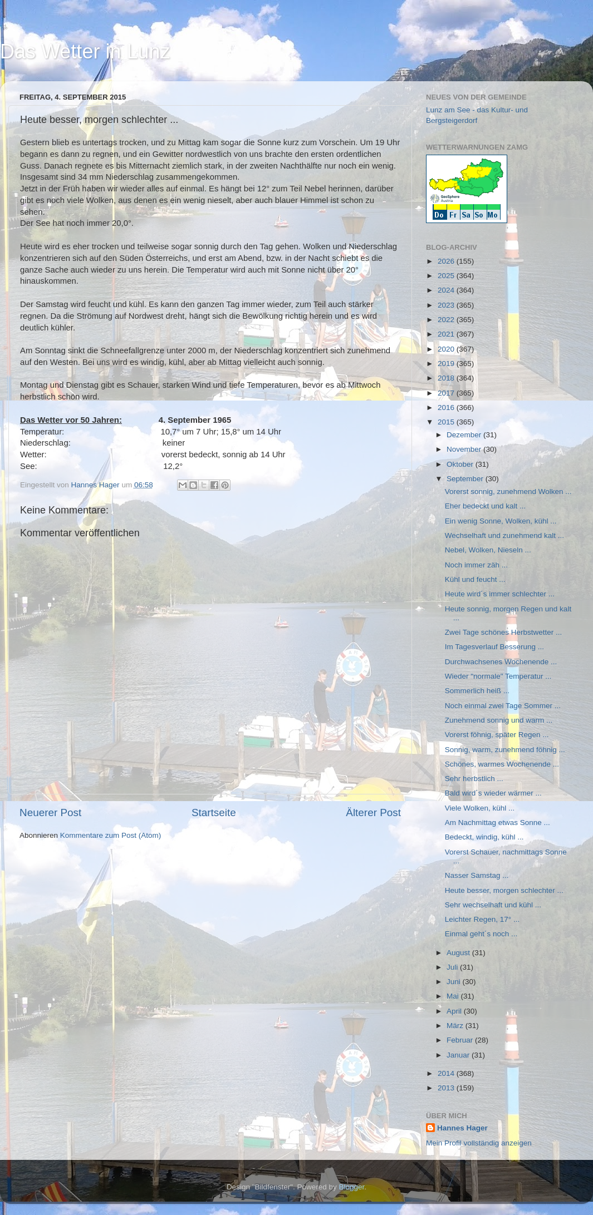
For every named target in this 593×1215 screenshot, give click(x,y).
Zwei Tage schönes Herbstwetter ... (503, 632)
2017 (447, 393)
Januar (459, 1055)
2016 (447, 407)
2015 (447, 422)
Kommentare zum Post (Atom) (110, 835)
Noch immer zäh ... (476, 565)
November (465, 449)
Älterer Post (373, 812)
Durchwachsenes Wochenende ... (501, 662)
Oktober (461, 464)
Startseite (214, 812)
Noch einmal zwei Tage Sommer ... (503, 706)
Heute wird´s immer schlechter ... (500, 594)
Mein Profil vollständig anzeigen (479, 1143)
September (466, 479)
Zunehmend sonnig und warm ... (499, 720)
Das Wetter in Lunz (85, 51)
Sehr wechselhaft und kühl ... (493, 905)
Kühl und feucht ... (475, 579)
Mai (454, 996)
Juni (455, 981)
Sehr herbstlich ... (474, 778)
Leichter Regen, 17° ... (482, 919)
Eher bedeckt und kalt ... (485, 506)
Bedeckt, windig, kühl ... (484, 837)
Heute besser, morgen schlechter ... (504, 890)
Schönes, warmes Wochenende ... (502, 764)
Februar (461, 1040)
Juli (453, 967)
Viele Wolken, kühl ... (480, 808)
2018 (447, 378)
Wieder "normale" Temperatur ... (498, 676)
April (455, 1011)
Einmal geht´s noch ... (481, 934)
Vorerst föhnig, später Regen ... (497, 734)
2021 (447, 334)
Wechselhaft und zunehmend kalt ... (504, 535)
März (456, 1025)
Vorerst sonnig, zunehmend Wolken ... (508, 491)
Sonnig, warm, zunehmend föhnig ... (505, 749)
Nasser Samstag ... (477, 875)
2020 (447, 349)
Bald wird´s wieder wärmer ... (493, 793)
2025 (447, 275)
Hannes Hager (462, 1128)
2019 (447, 363)
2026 (447, 261)
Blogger (352, 1187)
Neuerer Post (50, 812)
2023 (447, 305)
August (459, 953)
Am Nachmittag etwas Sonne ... (497, 822)
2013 (447, 1088)
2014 (447, 1073)
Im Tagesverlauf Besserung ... (494, 647)
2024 (447, 290)
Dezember (465, 435)
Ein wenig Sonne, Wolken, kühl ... (501, 521)
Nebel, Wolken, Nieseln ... (488, 550)
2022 (447, 319)
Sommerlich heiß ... (477, 690)
